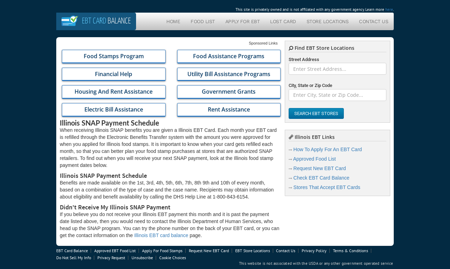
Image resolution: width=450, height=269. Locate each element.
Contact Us (373, 21)
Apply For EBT (242, 21)
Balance (106, 21)
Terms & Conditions (350, 250)
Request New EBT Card (320, 168)
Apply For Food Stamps (162, 250)
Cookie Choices (172, 257)
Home (173, 21)
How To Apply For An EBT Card (328, 149)
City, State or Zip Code (310, 85)
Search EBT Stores (316, 113)
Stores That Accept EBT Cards (327, 187)
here (389, 9)
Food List (203, 21)
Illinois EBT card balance (161, 235)
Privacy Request (111, 257)
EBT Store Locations (252, 250)
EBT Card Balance (72, 250)
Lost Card (283, 21)
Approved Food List (314, 159)
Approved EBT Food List (115, 250)
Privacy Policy (314, 250)
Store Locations (328, 21)
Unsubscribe (142, 257)
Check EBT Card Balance (321, 178)
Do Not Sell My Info (73, 257)
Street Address (304, 59)
